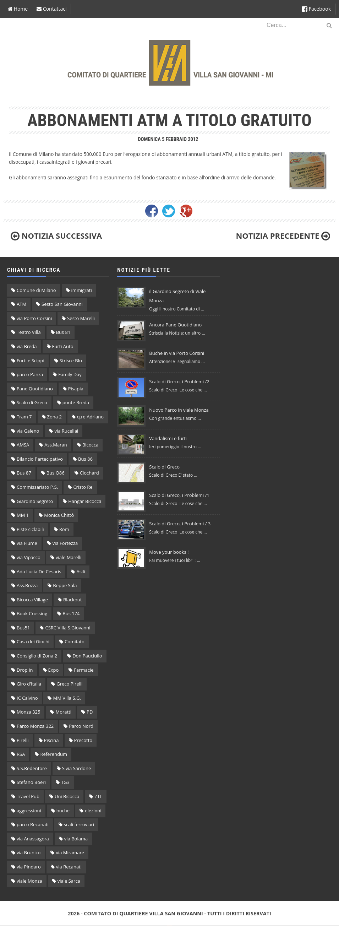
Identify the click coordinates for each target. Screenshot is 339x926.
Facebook (316, 8)
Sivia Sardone (76, 768)
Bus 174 (71, 613)
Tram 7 (24, 416)
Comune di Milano (36, 290)
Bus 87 (24, 473)
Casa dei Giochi (33, 641)
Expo (53, 670)
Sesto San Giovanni (62, 304)
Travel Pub (28, 796)
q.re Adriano (90, 416)
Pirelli (23, 740)
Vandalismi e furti (168, 438)
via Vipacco (28, 557)
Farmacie (83, 670)
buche (63, 810)
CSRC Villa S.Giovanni (67, 627)
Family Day (70, 374)
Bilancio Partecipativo (40, 459)
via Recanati (69, 866)
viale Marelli (68, 557)
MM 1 (23, 515)
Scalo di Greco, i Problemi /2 (179, 381)
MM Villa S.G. (67, 698)
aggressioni (29, 810)
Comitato (74, 641)
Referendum (53, 754)
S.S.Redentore (32, 768)
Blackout (72, 599)
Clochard (89, 473)
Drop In (25, 670)
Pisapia (75, 388)
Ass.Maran (55, 445)
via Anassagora (33, 838)
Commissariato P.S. (37, 487)
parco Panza (30, 374)
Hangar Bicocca (84, 501)
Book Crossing (32, 613)
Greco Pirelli (69, 684)
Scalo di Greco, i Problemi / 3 (179, 523)
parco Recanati (33, 824)
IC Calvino (27, 698)
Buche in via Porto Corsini (176, 353)
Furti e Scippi (30, 360)
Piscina (51, 740)
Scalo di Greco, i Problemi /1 (179, 495)
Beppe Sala (65, 585)
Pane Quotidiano (35, 388)
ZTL (98, 796)
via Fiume (27, 543)
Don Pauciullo (87, 655)
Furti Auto (62, 346)
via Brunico (28, 852)
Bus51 (23, 627)
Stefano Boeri (31, 782)
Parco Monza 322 (35, 726)
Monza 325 (28, 712)
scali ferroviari (79, 824)
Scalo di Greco (32, 402)
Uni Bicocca (67, 796)
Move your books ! (168, 552)
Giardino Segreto (35, 501)
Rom (64, 529)
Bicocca (90, 445)
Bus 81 (63, 332)
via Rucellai (66, 431)
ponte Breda (75, 402)
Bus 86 (85, 459)
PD (90, 712)
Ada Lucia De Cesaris (39, 571)
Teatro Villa (29, 332)
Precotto (83, 740)
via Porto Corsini (34, 318)
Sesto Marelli (81, 318)
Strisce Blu (71, 360)
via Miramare (70, 852)
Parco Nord (81, 726)
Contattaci (51, 8)
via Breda (27, 346)
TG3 (65, 782)
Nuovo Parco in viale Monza (178, 410)
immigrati (81, 290)
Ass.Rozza (27, 585)
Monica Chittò (59, 515)
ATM (21, 304)
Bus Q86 (56, 473)
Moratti (63, 712)
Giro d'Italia (29, 684)
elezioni (93, 810)
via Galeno (28, 431)
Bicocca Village (32, 599)
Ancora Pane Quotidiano (175, 324)
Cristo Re (82, 487)
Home (18, 8)
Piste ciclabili (30, 529)
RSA (21, 754)
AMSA (23, 445)
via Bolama (76, 838)
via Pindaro (29, 866)
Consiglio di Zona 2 (37, 655)
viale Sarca (69, 881)
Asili (80, 571)
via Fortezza (65, 543)
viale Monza (29, 881)
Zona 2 (54, 416)
